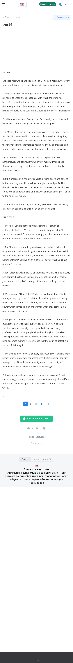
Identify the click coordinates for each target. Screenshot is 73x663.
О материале (36, 443)
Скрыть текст (62, 17)
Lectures (40, 436)
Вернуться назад (11, 17)
